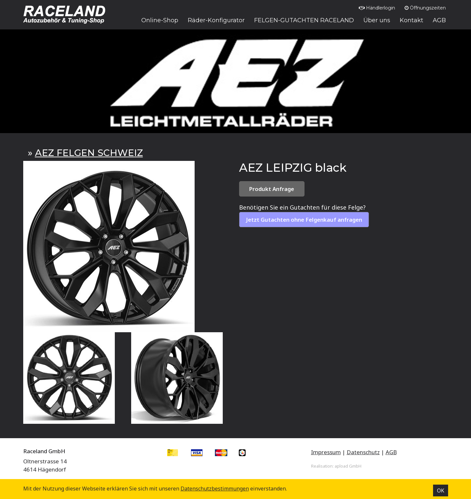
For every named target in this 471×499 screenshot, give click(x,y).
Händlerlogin (377, 8)
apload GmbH (348, 466)
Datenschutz (363, 452)
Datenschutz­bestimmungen (215, 488)
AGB (391, 452)
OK (440, 490)
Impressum (326, 452)
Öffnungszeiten (425, 8)
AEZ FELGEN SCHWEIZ (89, 152)
